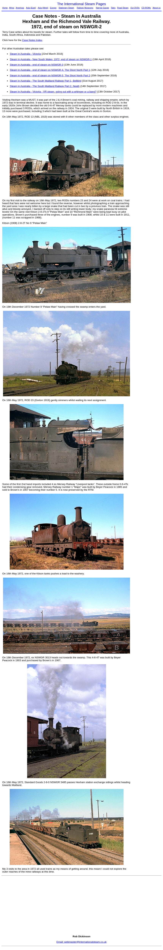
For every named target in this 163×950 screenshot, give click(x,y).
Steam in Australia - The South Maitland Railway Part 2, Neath (45, 86)
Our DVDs (135, 8)
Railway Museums (85, 8)
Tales (113, 8)
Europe (53, 8)
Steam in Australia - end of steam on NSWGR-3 (36, 64)
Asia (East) (31, 8)
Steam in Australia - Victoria (25, 53)
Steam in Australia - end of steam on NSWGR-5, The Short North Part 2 (50, 75)
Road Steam (122, 8)
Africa (11, 8)
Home (5, 8)
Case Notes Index (32, 40)
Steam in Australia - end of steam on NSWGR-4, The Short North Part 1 (50, 70)
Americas (20, 8)
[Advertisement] (147, 88)
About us (157, 8)
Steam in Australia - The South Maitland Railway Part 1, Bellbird (45, 80)
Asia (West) (43, 8)
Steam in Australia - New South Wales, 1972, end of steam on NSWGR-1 (51, 59)
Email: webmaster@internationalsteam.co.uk (82, 942)
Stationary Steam (66, 8)
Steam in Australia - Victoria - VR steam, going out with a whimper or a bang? (53, 91)
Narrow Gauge (102, 8)
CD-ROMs (146, 8)
